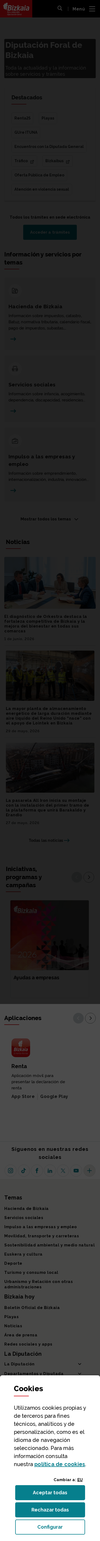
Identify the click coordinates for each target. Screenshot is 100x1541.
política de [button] (59, 1464)
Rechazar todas (54, 1511)
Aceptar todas (55, 1494)
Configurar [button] (61, 1528)
